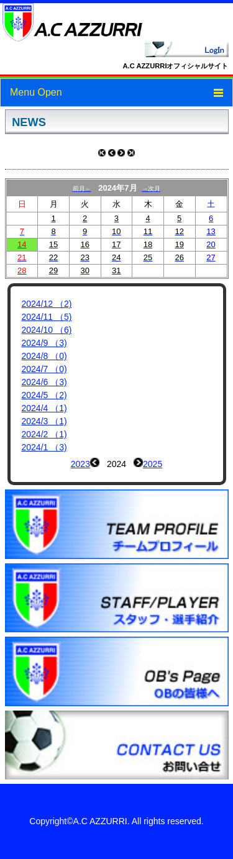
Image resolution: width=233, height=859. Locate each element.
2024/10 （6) (47, 330)
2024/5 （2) (44, 395)
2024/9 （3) (44, 343)
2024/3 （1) (44, 421)
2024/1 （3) (44, 447)
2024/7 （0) (44, 369)
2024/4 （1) (44, 408)
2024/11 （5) (47, 317)
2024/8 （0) (44, 356)
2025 (152, 464)
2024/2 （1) (44, 434)
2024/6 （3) (44, 382)
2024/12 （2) (47, 304)
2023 (80, 464)
